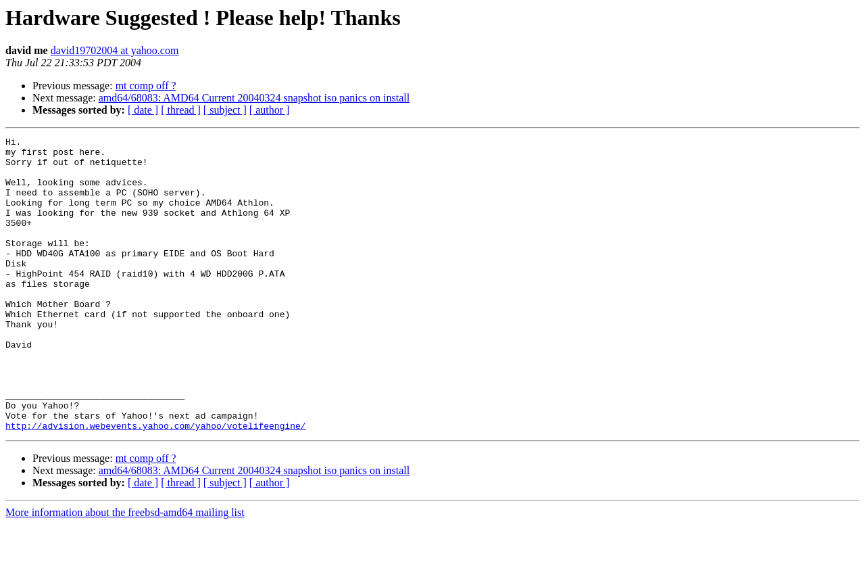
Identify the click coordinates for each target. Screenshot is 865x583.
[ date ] (143, 110)
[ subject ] (225, 110)
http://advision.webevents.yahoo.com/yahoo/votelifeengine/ (155, 484)
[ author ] (269, 110)
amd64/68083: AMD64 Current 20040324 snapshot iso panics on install (254, 97)
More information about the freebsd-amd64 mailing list (125, 571)
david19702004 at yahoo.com (115, 50)
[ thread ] (181, 110)
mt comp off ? (146, 85)
